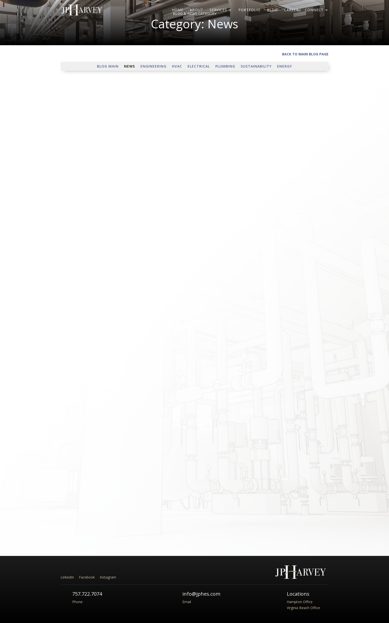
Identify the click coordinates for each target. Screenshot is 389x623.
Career (291, 10)
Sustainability (256, 67)
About (196, 10)
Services (218, 10)
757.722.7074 (87, 593)
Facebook (87, 577)
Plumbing (225, 67)
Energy (284, 67)
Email (186, 601)
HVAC (177, 67)
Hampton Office (300, 601)
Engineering (153, 67)
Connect (314, 10)
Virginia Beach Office (303, 607)
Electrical (199, 67)
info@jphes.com (201, 593)
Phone (77, 601)
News (129, 67)
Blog (272, 10)
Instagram (108, 577)
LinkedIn (67, 577)
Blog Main (108, 67)
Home (177, 10)
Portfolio (249, 10)
